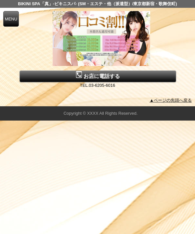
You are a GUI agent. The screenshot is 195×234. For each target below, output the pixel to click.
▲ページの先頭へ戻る (171, 100)
